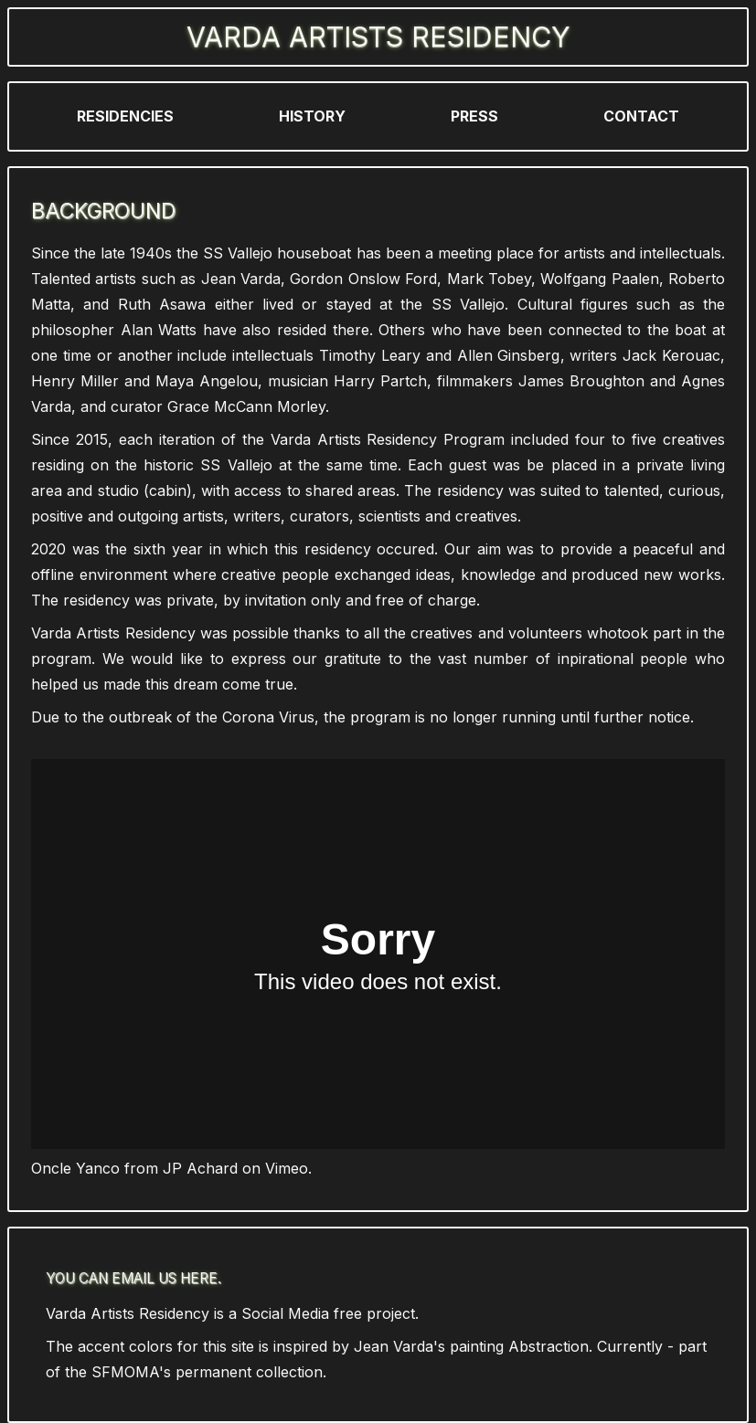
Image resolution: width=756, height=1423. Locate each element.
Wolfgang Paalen (599, 278)
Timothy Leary (370, 355)
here (199, 1278)
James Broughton (581, 381)
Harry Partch (380, 381)
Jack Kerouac (671, 355)
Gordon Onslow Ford (363, 278)
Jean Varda (241, 278)
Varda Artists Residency (378, 36)
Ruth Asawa (162, 304)
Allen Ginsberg (508, 355)
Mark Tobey (489, 278)
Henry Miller (75, 381)
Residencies (125, 116)
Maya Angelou (206, 381)
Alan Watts (159, 330)
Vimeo (286, 1168)
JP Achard (200, 1168)
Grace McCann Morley (246, 406)
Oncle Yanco (75, 1168)
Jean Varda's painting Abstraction (471, 1346)
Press (474, 116)
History (312, 116)
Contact (641, 116)
